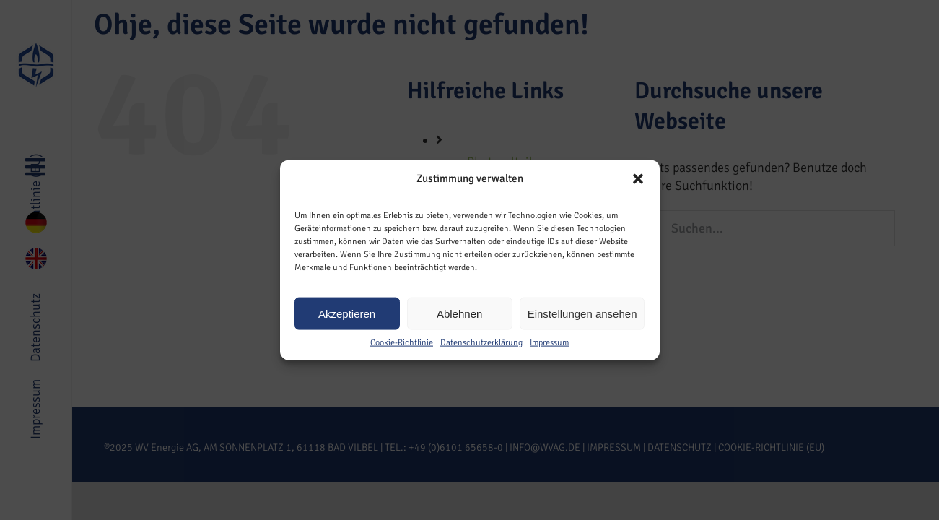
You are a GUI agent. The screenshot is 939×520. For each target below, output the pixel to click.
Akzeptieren (346, 313)
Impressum (549, 342)
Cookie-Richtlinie (401, 342)
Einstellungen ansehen (582, 313)
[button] (638, 178)
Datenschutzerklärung (481, 342)
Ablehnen (459, 313)
